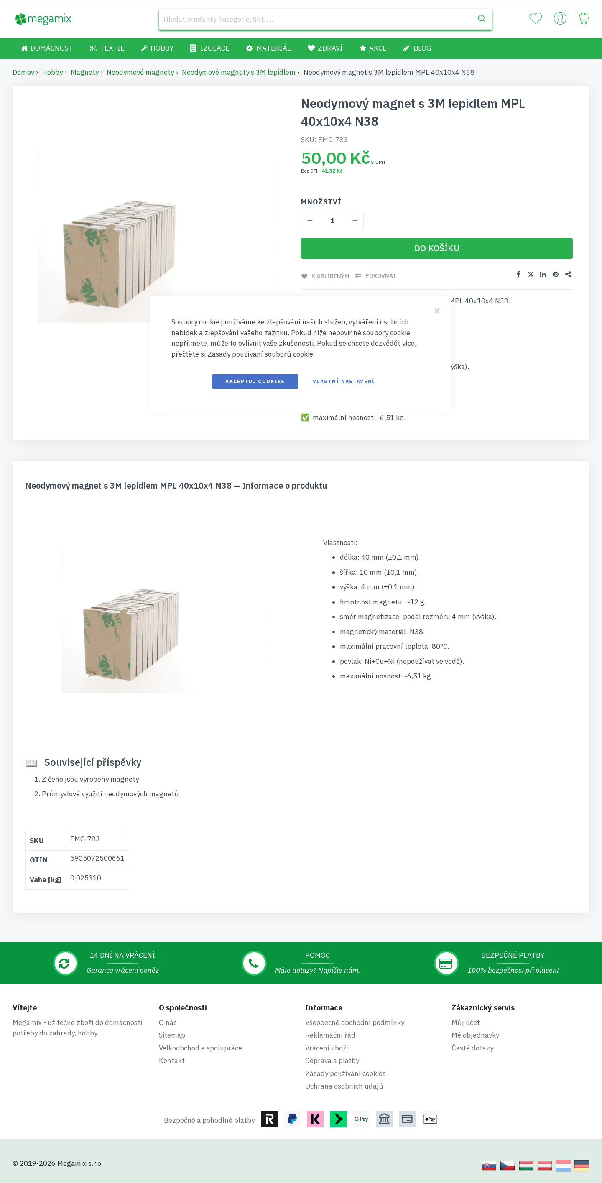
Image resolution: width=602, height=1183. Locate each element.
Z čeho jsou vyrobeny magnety (90, 778)
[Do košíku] (437, 248)
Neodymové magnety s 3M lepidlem (239, 72)
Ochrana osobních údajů (344, 1086)
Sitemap (172, 1035)
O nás (168, 1022)
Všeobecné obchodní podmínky (354, 1022)
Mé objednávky (475, 1035)
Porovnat (380, 276)
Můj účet (466, 1022)
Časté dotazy (472, 1047)
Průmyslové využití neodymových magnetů (110, 793)
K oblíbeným (330, 276)
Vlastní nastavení (344, 381)
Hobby (52, 72)
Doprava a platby (332, 1060)
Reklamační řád (330, 1035)
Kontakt (172, 1060)
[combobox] (325, 19)
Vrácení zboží (326, 1047)
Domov (23, 72)
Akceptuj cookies (255, 381)
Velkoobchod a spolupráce (200, 1047)
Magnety (85, 72)
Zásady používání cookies (345, 1073)
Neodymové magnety (140, 72)
